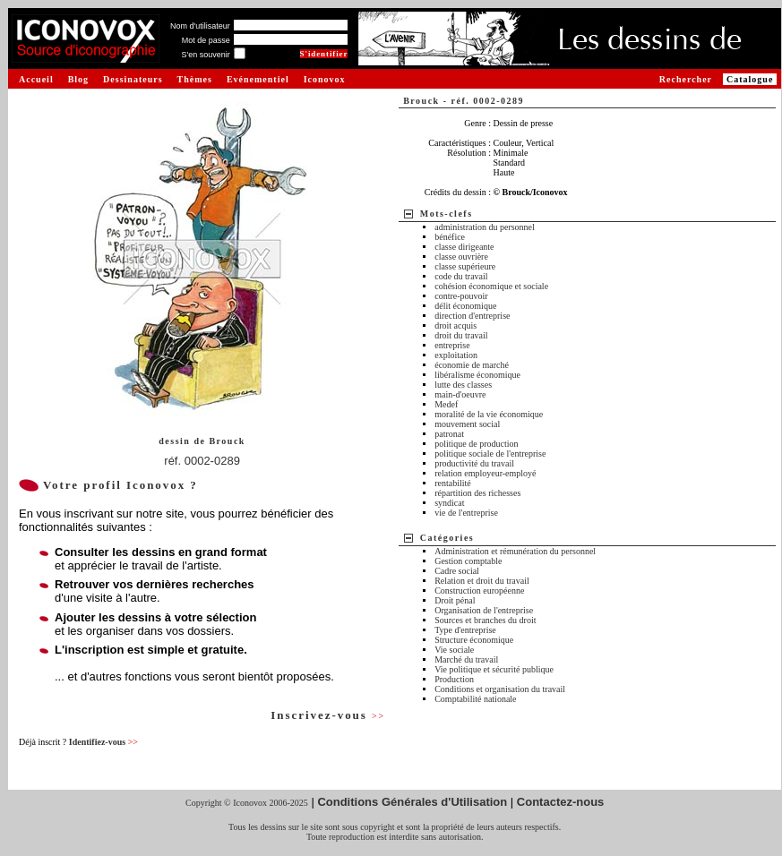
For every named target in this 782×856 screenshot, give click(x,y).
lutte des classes (463, 384)
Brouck (227, 441)
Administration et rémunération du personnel (515, 551)
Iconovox (325, 79)
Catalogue (749, 79)
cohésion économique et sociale (491, 286)
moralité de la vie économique (488, 414)
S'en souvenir (205, 54)
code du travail (460, 276)
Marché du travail (466, 659)
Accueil (36, 79)
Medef (446, 404)
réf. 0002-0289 (202, 460)
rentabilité (452, 483)
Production (454, 679)
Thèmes (194, 79)
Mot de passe (206, 40)
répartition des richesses (477, 493)
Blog (78, 79)
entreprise (451, 345)
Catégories (447, 538)
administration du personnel (484, 227)
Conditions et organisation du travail (499, 689)
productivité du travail (474, 463)
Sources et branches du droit (485, 620)
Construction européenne (479, 590)
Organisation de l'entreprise (483, 610)
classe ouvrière (461, 256)
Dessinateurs (132, 79)
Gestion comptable (468, 561)
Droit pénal (454, 600)
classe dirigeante (464, 247)
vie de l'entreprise (466, 513)
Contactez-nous (561, 802)
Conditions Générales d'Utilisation (412, 802)
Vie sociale (454, 650)
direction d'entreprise (472, 316)
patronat (449, 434)
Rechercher (685, 79)
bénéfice (449, 237)
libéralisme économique (477, 375)
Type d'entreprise (465, 630)
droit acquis (455, 325)
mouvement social (467, 424)
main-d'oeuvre (460, 394)
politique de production (476, 444)
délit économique (465, 306)
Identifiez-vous (103, 742)
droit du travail (460, 335)
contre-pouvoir (460, 296)
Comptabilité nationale (475, 699)
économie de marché (471, 365)
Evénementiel (258, 79)
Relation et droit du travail (481, 581)
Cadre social (456, 571)
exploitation (455, 355)
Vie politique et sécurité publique (494, 669)
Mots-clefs (446, 213)
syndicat (449, 503)
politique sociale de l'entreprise (490, 453)
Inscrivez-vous (328, 715)
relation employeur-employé (485, 473)
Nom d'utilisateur (200, 25)
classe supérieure (464, 266)
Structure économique (473, 640)
